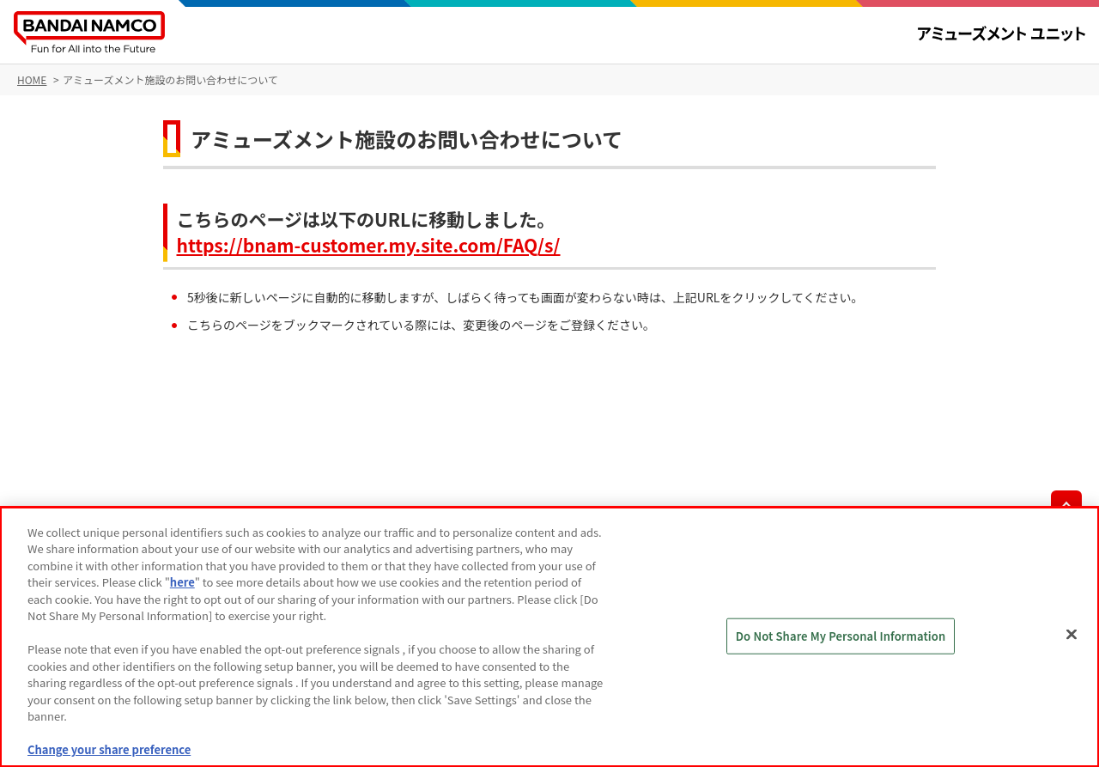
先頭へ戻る (1066, 505)
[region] (549, 637)
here (182, 582)
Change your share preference (109, 749)
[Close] (1071, 635)
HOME (31, 79)
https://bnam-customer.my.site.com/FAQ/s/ (369, 245)
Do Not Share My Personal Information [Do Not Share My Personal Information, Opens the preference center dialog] (841, 636)
